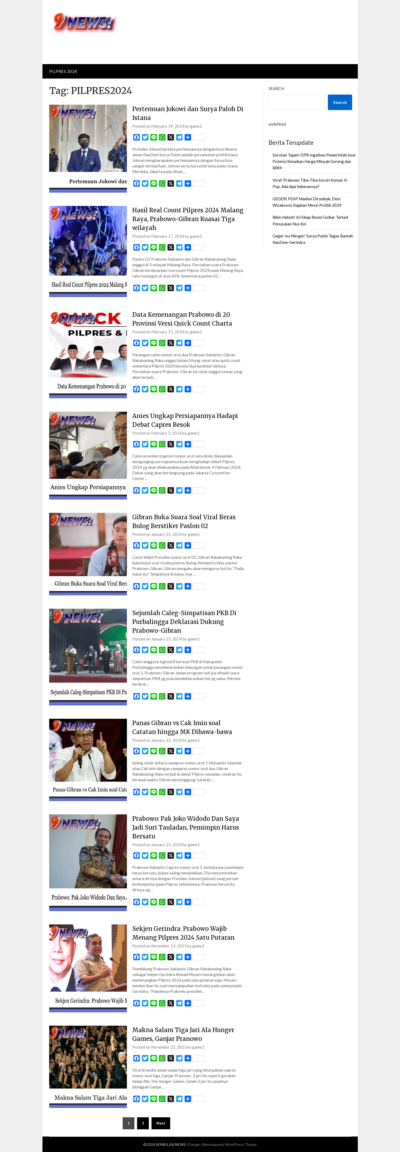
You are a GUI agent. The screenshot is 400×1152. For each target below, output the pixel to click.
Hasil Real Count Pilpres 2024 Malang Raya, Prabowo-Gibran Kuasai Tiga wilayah (187, 219)
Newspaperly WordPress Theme (229, 1144)
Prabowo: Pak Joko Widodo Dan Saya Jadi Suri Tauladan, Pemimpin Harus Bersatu (185, 827)
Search (276, 88)
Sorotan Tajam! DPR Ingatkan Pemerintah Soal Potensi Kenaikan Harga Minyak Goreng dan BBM (314, 161)
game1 (196, 126)
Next (160, 1123)
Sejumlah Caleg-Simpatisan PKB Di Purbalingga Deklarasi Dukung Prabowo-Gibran (184, 621)
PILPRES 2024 (63, 71)
